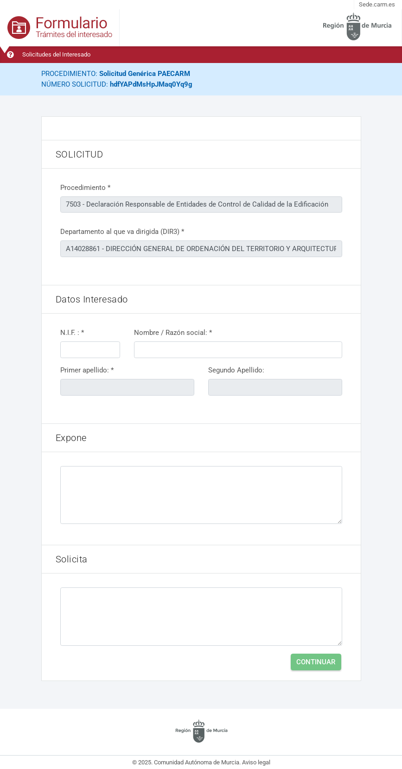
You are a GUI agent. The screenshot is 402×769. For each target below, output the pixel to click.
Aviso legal (256, 762)
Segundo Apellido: (236, 370)
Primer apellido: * (87, 370)
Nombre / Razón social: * (173, 332)
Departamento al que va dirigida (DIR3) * (122, 231)
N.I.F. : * (72, 332)
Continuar (315, 662)
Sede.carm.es (377, 4)
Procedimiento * (85, 187)
